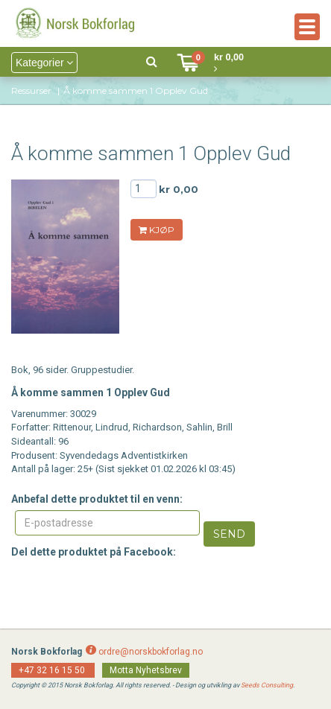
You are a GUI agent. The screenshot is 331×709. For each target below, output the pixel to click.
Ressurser (31, 90)
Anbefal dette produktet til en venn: (97, 499)
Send (229, 534)
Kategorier (44, 63)
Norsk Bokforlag (46, 651)
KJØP (156, 229)
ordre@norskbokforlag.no (150, 651)
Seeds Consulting (267, 685)
